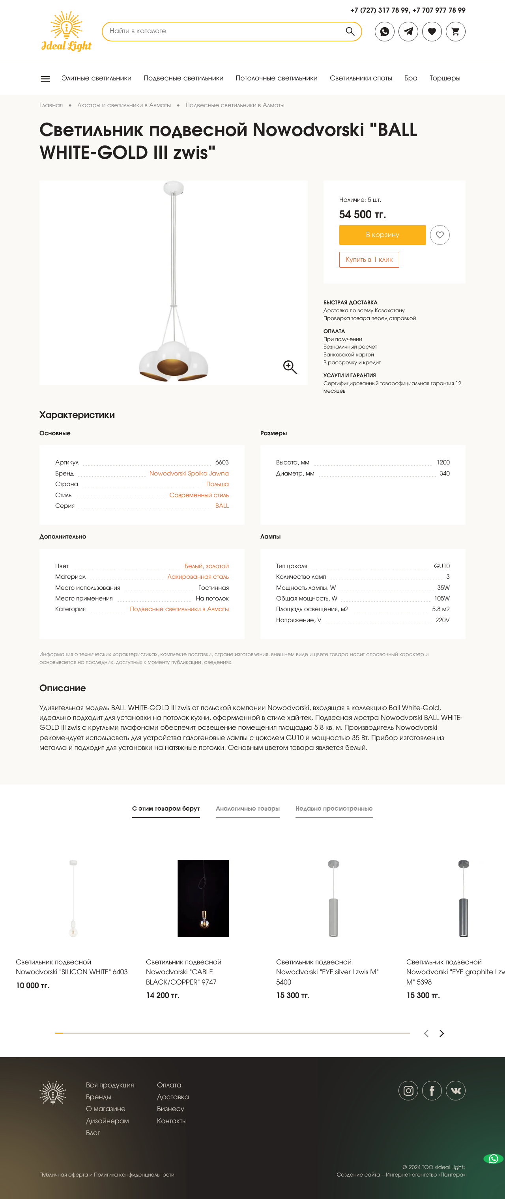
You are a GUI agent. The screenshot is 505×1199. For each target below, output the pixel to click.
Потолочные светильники (277, 78)
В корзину (382, 235)
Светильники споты (361, 78)
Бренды (98, 1097)
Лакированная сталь (198, 577)
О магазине (105, 1109)
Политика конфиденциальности (134, 1175)
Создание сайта (358, 1175)
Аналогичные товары (248, 808)
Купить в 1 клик (369, 260)
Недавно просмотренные (334, 808)
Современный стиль (199, 496)
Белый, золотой (207, 567)
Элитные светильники (96, 78)
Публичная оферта (63, 1175)
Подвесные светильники (183, 78)
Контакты (172, 1121)
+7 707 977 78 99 (439, 10)
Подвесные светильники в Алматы (179, 610)
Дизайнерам (107, 1121)
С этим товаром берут (166, 808)
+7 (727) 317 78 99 (379, 10)
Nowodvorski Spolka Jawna (189, 474)
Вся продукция (110, 1085)
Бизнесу (170, 1109)
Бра (410, 78)
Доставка (173, 1097)
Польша (217, 485)
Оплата (169, 1085)
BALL (222, 506)
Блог (93, 1133)
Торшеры (445, 78)
